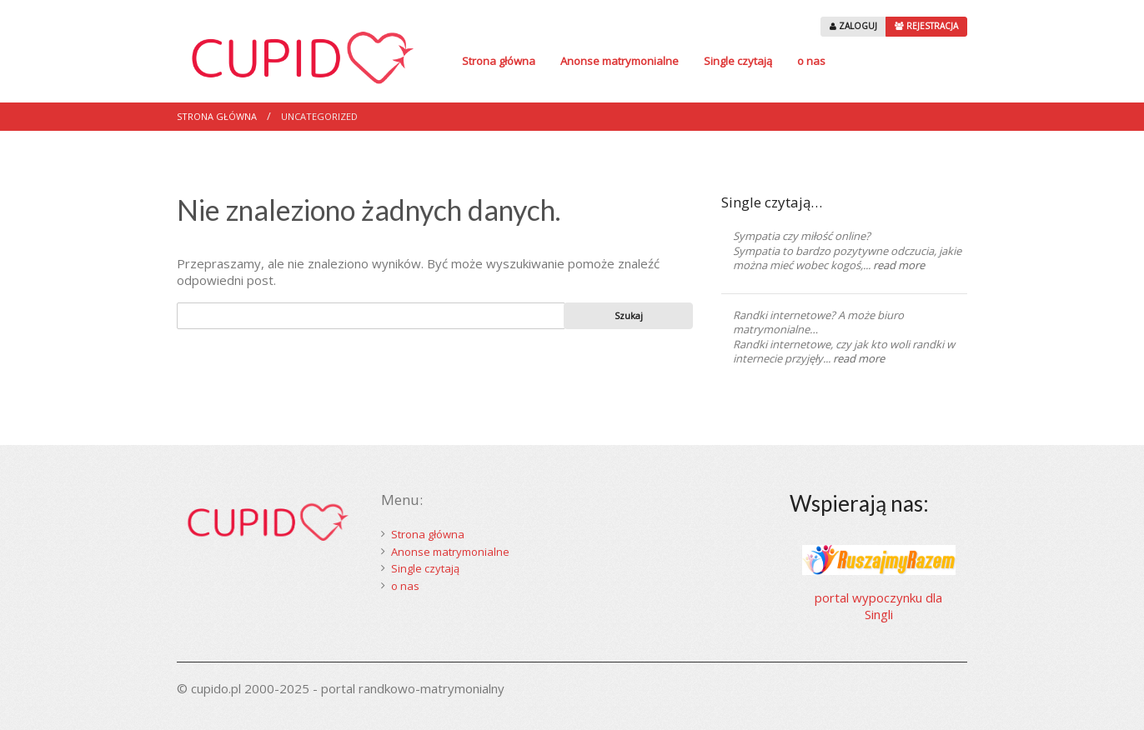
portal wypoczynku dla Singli (878, 605)
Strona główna (498, 60)
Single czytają (738, 60)
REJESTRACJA (926, 26)
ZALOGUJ (853, 26)
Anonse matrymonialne (619, 60)
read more (899, 265)
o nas (811, 60)
